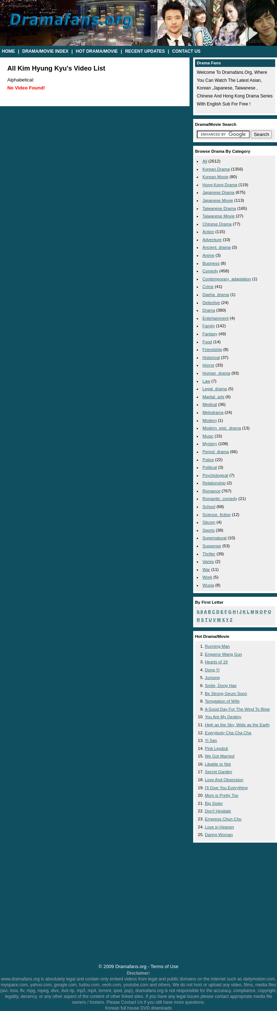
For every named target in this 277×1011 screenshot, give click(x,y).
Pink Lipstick (216, 748)
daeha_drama (216, 294)
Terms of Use (164, 966)
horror (209, 365)
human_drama (216, 373)
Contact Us (186, 51)
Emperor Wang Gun (223, 654)
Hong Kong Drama (220, 185)
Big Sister (214, 803)
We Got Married (219, 756)
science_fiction (217, 514)
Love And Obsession (224, 780)
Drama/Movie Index (45, 51)
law (206, 381)
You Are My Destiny (223, 717)
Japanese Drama (219, 192)
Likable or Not (218, 764)
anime (209, 255)
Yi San (211, 740)
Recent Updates (145, 51)
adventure (212, 239)
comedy (210, 271)
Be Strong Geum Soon (226, 693)
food (207, 342)
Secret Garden (218, 772)
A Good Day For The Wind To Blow (237, 709)
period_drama (216, 451)
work (207, 577)
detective (211, 302)
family (209, 326)
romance (212, 491)
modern (210, 420)
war (206, 569)
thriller (209, 554)
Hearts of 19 (216, 662)
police (208, 459)
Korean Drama (216, 169)
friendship (212, 349)
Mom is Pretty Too (221, 795)
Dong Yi (212, 670)
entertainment (216, 318)
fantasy (210, 334)
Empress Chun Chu (223, 819)
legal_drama (215, 389)
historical (211, 357)
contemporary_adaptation (227, 279)
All (205, 161)
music (208, 436)
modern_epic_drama (222, 428)
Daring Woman (219, 834)
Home (8, 51)
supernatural (215, 538)
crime (208, 286)
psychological (215, 475)
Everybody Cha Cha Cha (228, 733)
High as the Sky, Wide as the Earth (237, 725)
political (210, 467)
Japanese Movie (218, 200)
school (209, 506)
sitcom (209, 522)
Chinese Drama (217, 224)
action (208, 231)
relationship (214, 483)
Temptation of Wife (222, 701)
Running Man (217, 646)
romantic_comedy (220, 498)
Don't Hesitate (218, 811)
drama (209, 310)
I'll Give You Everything (226, 788)
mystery (210, 443)
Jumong (212, 677)
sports (209, 530)
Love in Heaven (219, 827)
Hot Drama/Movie (97, 51)
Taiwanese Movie (219, 216)
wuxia (208, 585)
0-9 (200, 612)
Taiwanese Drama (219, 208)
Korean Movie (216, 177)
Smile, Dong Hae (221, 685)
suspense (212, 546)
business (211, 263)
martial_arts (214, 397)
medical (210, 404)
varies (208, 561)
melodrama (213, 412)
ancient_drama (217, 247)
